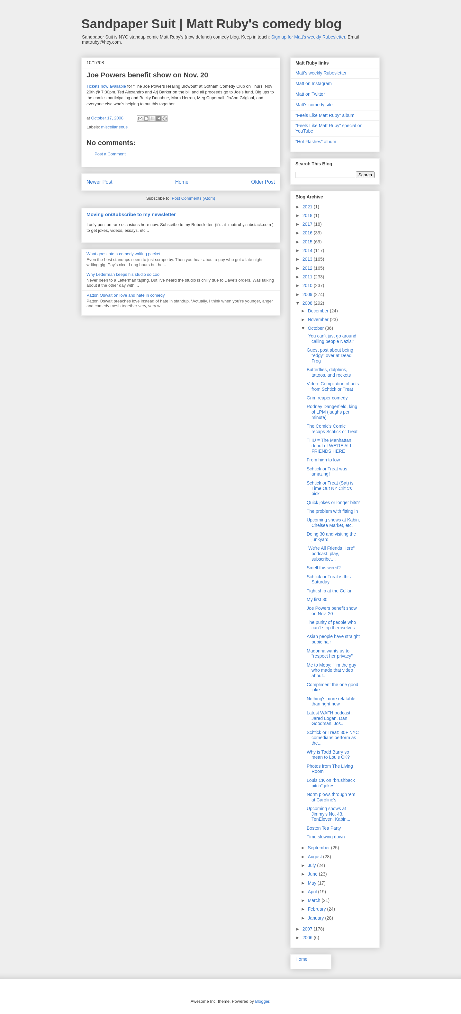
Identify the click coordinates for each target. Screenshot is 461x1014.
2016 (308, 232)
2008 (308, 303)
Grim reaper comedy (327, 397)
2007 (308, 928)
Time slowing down (326, 836)
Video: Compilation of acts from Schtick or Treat (333, 386)
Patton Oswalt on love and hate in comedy (125, 295)
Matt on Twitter (310, 94)
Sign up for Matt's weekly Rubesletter (308, 36)
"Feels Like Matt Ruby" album (324, 115)
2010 (308, 285)
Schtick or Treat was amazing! (327, 471)
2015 (308, 241)
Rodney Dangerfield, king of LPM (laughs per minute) (332, 412)
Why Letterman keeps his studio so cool (123, 274)
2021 (308, 206)
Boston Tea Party (324, 828)
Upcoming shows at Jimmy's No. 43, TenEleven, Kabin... (328, 814)
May (312, 883)
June (313, 874)
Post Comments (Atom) (193, 198)
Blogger (262, 1001)
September (319, 847)
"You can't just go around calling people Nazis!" (331, 338)
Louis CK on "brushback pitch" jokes (331, 783)
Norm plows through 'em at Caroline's (331, 797)
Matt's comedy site (314, 104)
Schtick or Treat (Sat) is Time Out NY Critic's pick (330, 488)
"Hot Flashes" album (315, 141)
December (319, 310)
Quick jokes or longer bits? (333, 502)
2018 (308, 215)
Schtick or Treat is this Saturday (329, 579)
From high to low (323, 459)
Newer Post (99, 182)
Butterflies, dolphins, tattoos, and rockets (329, 372)
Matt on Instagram (313, 83)
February (317, 909)
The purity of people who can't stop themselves (331, 625)
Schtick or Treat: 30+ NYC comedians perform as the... (333, 738)
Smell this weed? (324, 567)
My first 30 (317, 599)
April (313, 891)
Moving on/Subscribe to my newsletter (131, 214)
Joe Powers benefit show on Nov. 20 (332, 611)
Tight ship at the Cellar (329, 590)
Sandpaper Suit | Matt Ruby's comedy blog (211, 24)
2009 (308, 294)
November (319, 319)
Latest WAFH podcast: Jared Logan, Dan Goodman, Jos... (329, 718)
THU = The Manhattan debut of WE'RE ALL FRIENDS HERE (329, 446)
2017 (308, 224)
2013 (308, 259)
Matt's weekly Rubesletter (321, 72)
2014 (308, 250)
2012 (308, 268)
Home (182, 182)
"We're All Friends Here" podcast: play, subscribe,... (331, 554)
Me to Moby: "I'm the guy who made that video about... (331, 670)
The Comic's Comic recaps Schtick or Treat (332, 429)
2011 (308, 276)
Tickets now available (106, 86)
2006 (308, 937)
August (315, 856)
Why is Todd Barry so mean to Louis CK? (328, 754)
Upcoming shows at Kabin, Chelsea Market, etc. (333, 522)
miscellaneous (114, 127)
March (314, 900)
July (312, 865)
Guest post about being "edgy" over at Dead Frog (330, 355)
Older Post (263, 182)
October (316, 328)
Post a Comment (110, 154)
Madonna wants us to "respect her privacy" (330, 653)
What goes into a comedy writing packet (123, 253)
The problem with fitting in (332, 511)
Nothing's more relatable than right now (331, 701)
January (316, 918)
